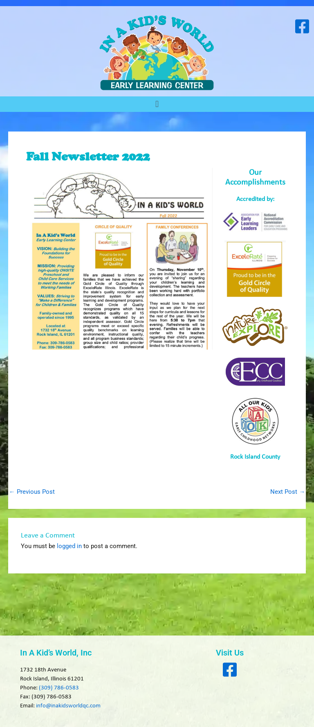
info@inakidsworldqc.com (68, 706)
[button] (156, 104)
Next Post (287, 492)
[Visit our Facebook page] (302, 26)
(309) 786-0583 (59, 688)
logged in (69, 546)
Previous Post (32, 492)
